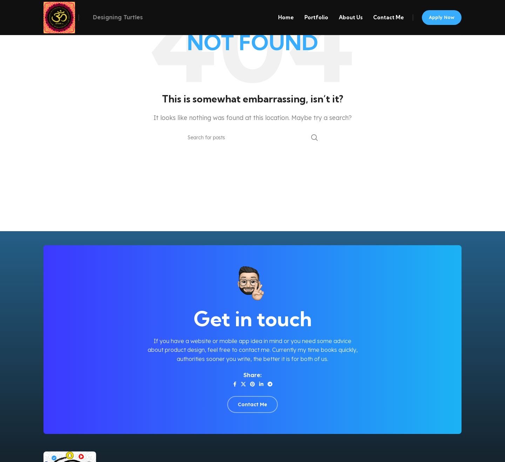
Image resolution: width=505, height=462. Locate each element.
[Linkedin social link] (261, 384)
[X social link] (243, 384)
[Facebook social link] (234, 384)
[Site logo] (59, 16)
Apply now (441, 17)
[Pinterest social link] (252, 384)
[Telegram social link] (270, 384)
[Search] (252, 137)
